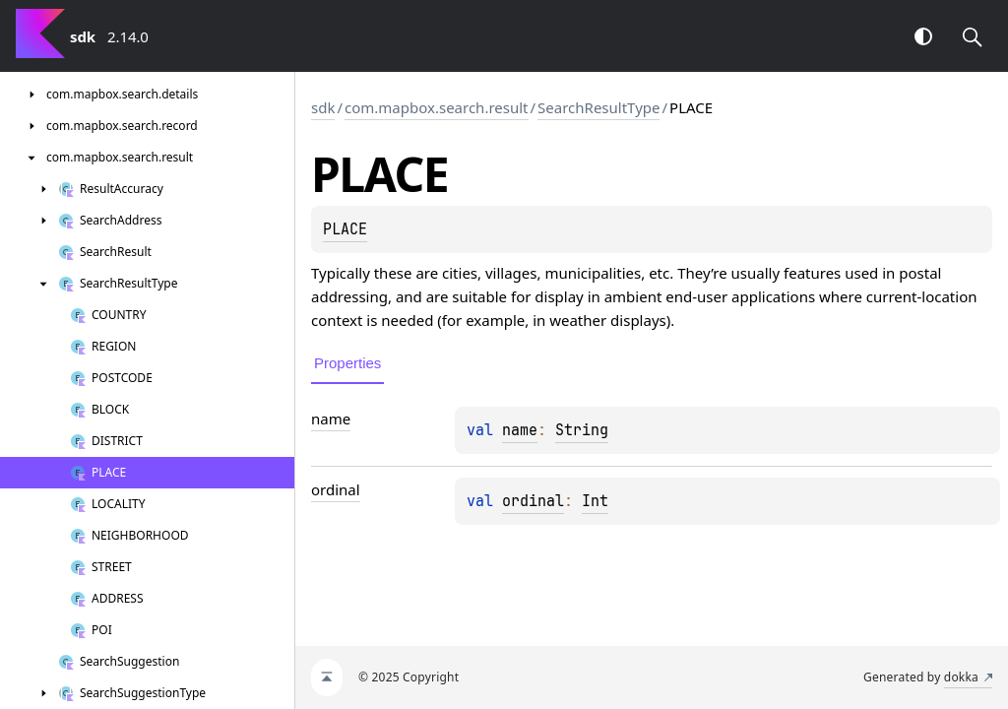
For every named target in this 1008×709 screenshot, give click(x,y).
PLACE (345, 229)
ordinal (533, 501)
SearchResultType (598, 107)
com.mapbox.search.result (436, 107)
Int (595, 501)
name (519, 430)
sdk (323, 107)
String (581, 430)
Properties (347, 362)
